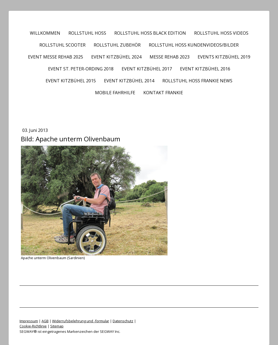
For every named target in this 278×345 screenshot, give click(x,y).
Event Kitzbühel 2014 (129, 81)
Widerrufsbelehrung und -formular (80, 320)
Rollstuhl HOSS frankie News (197, 81)
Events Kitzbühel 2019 (224, 57)
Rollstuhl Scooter (62, 45)
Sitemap (57, 326)
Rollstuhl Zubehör (117, 45)
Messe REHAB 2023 (169, 57)
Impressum (29, 320)
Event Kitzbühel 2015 (71, 81)
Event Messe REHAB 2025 (55, 57)
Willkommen (45, 33)
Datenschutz (123, 320)
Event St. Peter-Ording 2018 (80, 69)
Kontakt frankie (163, 93)
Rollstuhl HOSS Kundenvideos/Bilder (194, 45)
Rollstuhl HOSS (87, 33)
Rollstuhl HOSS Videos (221, 33)
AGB (45, 320)
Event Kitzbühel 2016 (205, 69)
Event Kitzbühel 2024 (116, 57)
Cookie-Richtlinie (33, 326)
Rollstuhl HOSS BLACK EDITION (150, 33)
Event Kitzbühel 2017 (147, 69)
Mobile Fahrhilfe (115, 93)
